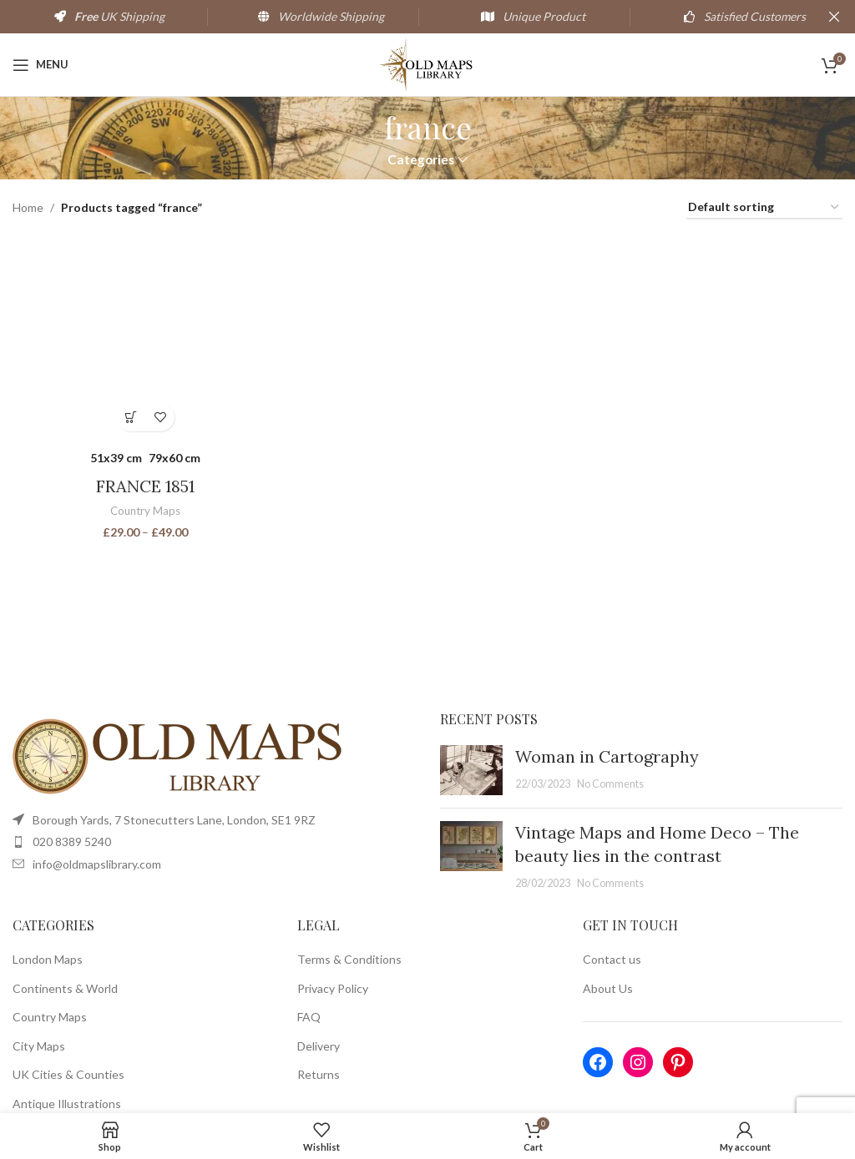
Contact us (612, 959)
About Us (608, 988)
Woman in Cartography (607, 756)
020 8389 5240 (72, 841)
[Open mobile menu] (40, 65)
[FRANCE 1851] (145, 338)
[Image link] (180, 755)
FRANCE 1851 (145, 486)
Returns (318, 1074)
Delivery (318, 1046)
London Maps (48, 959)
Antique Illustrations (67, 1103)
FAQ (309, 1017)
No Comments (610, 784)
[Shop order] (764, 208)
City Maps (39, 1046)
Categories (420, 160)
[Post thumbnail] (471, 770)
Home (28, 207)
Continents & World (65, 988)
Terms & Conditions (349, 959)
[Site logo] (428, 63)
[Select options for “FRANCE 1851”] (130, 416)
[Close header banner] (834, 16)
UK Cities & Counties (68, 1074)
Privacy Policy (332, 988)
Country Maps (145, 510)
